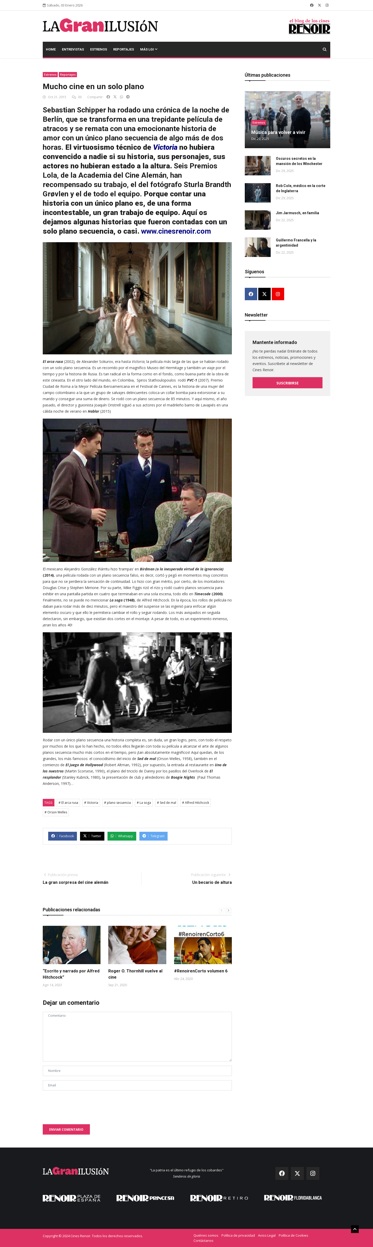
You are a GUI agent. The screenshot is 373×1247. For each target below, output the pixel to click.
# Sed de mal (166, 802)
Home (51, 49)
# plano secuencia (117, 802)
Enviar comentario (66, 1129)
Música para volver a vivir (278, 132)
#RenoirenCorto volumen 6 (200, 971)
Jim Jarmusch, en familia (297, 213)
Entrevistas (73, 49)
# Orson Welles (56, 812)
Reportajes (123, 49)
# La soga (144, 802)
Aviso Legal (267, 1235)
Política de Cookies (293, 1235)
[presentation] (82, 1105)
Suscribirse (287, 383)
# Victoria (91, 802)
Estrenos (98, 49)
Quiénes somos (205, 1235)
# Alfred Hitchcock (195, 802)
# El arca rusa (68, 802)
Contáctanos (203, 1240)
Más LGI (148, 49)
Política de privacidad (238, 1235)
